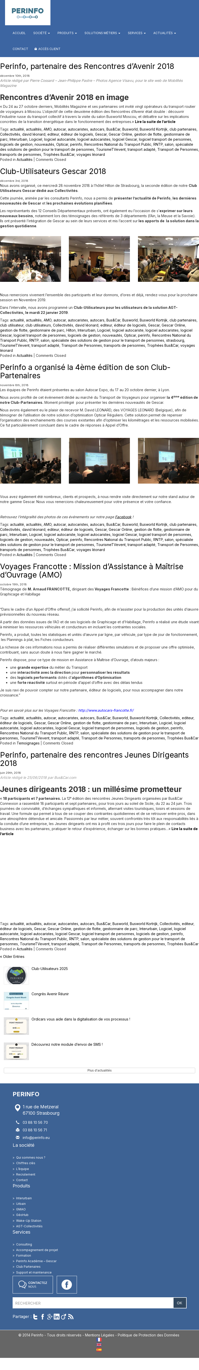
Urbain (21, 1204)
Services (137, 33)
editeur (53, 134)
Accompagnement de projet (37, 1250)
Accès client (49, 49)
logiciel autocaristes (93, 139)
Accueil (19, 33)
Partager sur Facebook (42, 1316)
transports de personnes (20, 154)
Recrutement (25, 1174)
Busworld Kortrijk (153, 129)
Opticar (62, 144)
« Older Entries (12, 956)
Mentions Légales (99, 1335)
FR (99, 1339)
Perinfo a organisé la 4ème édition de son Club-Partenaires (85, 371)
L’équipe (22, 1169)
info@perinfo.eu (36, 1137)
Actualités (164, 33)
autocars (97, 129)
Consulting (24, 1244)
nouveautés (44, 144)
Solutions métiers (102, 33)
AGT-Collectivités (29, 1226)
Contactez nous (33, 1284)
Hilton (71, 330)
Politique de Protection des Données (148, 1335)
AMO (47, 129)
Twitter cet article (35, 1316)
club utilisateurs (38, 325)
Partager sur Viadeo (64, 1316)
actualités (34, 129)
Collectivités (10, 134)
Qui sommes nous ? (30, 1157)
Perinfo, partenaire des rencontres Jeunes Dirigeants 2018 (94, 759)
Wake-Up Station (28, 1221)
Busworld (130, 129)
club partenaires (182, 129)
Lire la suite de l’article (155, 121)
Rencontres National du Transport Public (117, 144)
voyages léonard (90, 154)
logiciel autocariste (59, 139)
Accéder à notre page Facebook (67, 1284)
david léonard (33, 134)
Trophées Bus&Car (58, 154)
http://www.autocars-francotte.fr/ (105, 710)
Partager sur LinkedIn (56, 1316)
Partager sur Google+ (49, 1316)
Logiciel (35, 139)
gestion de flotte (148, 134)
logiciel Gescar (124, 139)
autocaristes (78, 129)
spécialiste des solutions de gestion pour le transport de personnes (107, 340)
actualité (17, 129)
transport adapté (141, 149)
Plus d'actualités (100, 1070)
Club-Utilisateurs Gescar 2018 (53, 171)
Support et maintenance (34, 1272)
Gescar (101, 134)
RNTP (158, 144)
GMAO (21, 1209)
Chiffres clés (25, 1163)
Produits (67, 33)
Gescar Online (120, 134)
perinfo (76, 144)
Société (41, 33)
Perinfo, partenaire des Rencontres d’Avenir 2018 (87, 66)
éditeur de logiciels (77, 134)
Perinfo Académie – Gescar (36, 1261)
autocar (59, 129)
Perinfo (27, 12)
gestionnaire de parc (47, 330)
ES (99, 1350)
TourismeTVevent (111, 149)
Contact (20, 49)
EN (99, 1345)
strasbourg (175, 340)
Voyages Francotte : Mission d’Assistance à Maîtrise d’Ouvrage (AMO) (91, 570)
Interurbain (18, 139)
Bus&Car (113, 129)
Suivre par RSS (71, 1316)
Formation (23, 1255)
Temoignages (28, 743)
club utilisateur (11, 325)
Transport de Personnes (177, 149)
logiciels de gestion (16, 144)
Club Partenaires (28, 1266)
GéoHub (22, 1215)
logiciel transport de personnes (165, 139)
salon (169, 144)
